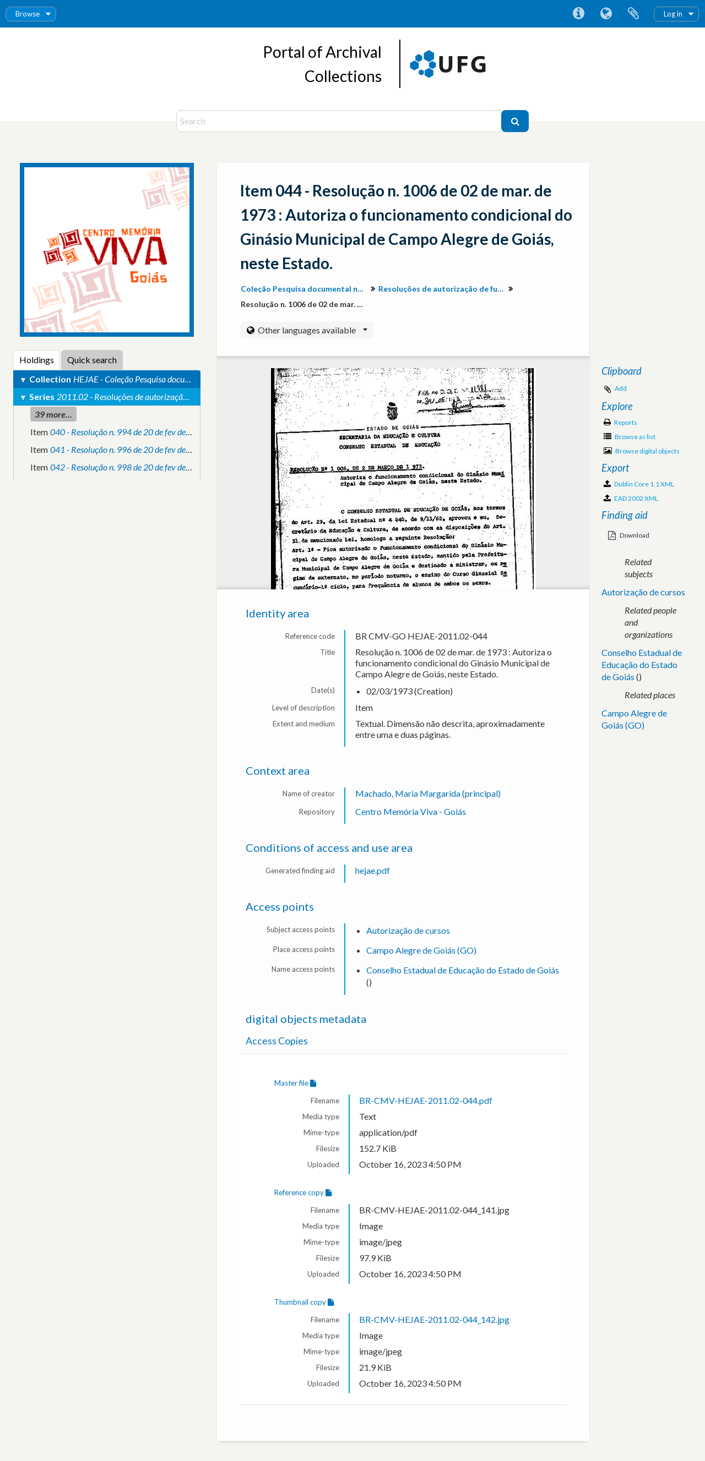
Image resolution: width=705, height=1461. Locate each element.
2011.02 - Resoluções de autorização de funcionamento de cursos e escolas (188, 396)
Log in (673, 13)
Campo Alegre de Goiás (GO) (421, 950)
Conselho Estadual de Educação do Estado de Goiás (462, 970)
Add (621, 388)
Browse (27, 13)
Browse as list (629, 437)
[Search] (340, 121)
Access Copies (277, 1041)
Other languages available (311, 330)
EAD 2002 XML (631, 498)
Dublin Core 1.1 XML (639, 484)
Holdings (36, 359)
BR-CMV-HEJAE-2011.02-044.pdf (425, 1100)
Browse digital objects (642, 451)
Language (606, 14)
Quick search (92, 359)
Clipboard (633, 14)
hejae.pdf (372, 870)
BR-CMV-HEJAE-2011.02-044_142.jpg (434, 1319)
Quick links (578, 14)
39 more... (53, 414)
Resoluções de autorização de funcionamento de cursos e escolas (443, 288)
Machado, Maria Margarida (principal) (428, 793)
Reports (620, 422)
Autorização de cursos (408, 930)
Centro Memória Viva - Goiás (410, 811)
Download (628, 535)
